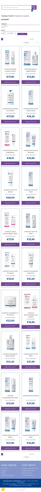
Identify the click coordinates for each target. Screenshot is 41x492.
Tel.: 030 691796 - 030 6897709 (27, 484)
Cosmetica (18, 16)
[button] (31, 42)
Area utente (4, 468)
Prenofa (24, 489)
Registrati (3, 470)
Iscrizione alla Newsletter (8, 475)
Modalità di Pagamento (28, 470)
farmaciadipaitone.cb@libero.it (10, 484)
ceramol (3, 27)
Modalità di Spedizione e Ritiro (30, 468)
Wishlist (3, 473)
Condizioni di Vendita (27, 475)
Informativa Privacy (27, 473)
